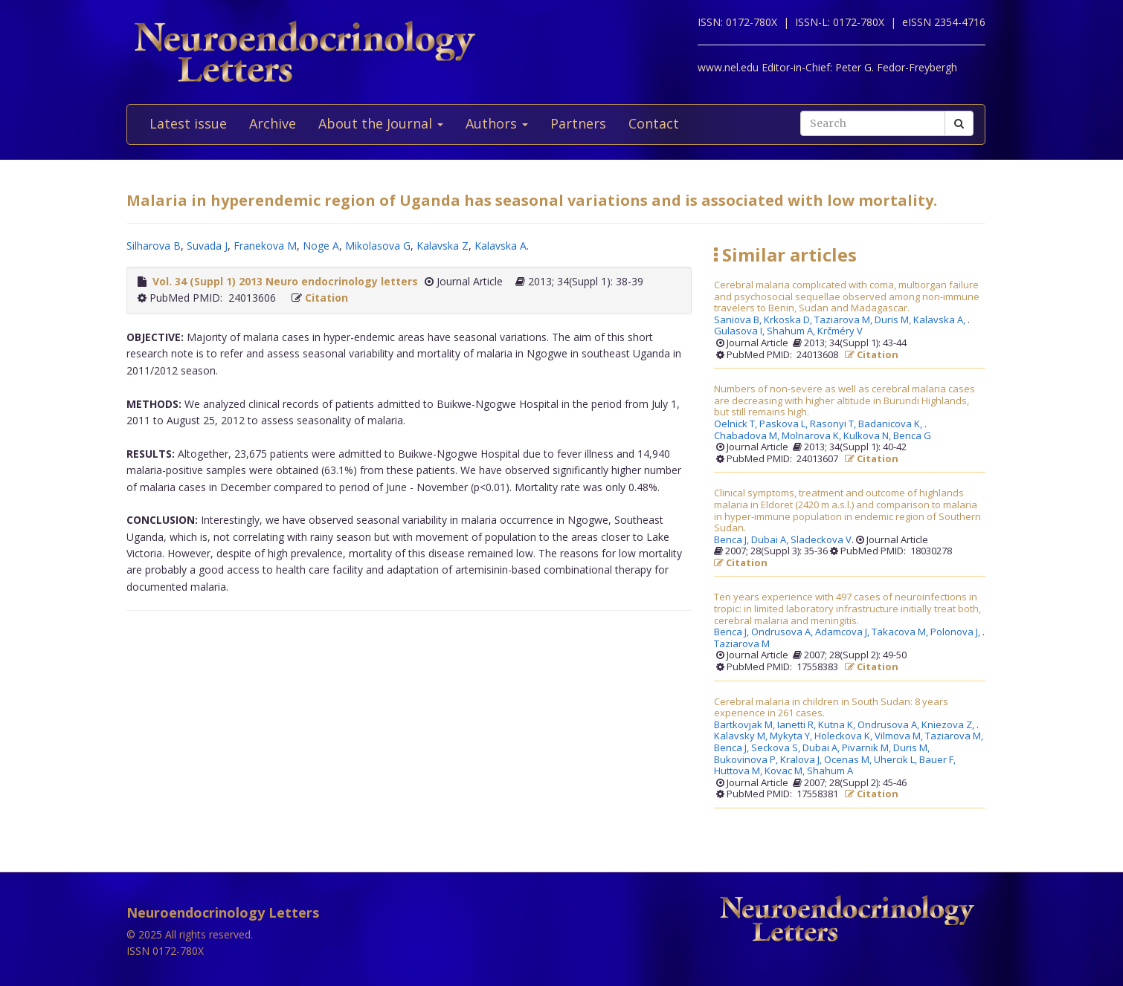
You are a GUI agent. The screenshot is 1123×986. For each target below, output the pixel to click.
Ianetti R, (797, 725)
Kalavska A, (940, 320)
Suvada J (207, 246)
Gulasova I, (740, 331)
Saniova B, (739, 320)
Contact (653, 123)
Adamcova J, (843, 632)
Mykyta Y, (792, 736)
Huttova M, (739, 771)
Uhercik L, (896, 760)
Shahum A (830, 771)
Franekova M (265, 246)
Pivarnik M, (867, 748)
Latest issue (188, 123)
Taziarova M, (844, 320)
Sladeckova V (821, 540)
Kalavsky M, (742, 736)
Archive (272, 123)
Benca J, (732, 540)
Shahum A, (792, 331)
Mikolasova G (378, 246)
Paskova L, (784, 424)
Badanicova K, (891, 424)
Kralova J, (802, 760)
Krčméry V (840, 331)
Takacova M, (901, 632)
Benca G (912, 436)
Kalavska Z (442, 246)
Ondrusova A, (783, 632)
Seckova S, (776, 748)
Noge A (321, 246)
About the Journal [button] (380, 123)
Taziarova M (742, 644)
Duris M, (894, 320)
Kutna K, (837, 725)
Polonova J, (956, 632)
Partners (578, 123)
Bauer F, (938, 760)
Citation (326, 298)
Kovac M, (786, 771)
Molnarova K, (812, 436)
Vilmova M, (900, 736)
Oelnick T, (736, 424)
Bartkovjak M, (745, 725)
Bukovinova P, (747, 760)
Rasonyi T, (834, 424)
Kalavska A (500, 246)
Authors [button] (497, 123)
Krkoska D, (789, 320)
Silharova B (153, 246)
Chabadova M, (748, 436)
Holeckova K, (844, 736)
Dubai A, (771, 540)
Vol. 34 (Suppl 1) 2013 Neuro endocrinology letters (285, 281)
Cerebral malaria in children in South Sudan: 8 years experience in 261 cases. (831, 707)
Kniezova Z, (948, 725)
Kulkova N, (868, 436)
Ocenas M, (849, 760)
